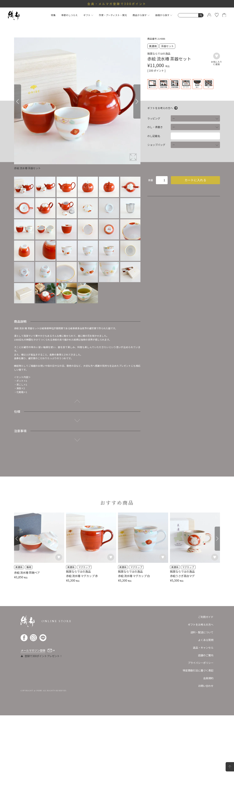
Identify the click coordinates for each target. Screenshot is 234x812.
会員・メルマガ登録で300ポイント (116, 4)
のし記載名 (153, 135)
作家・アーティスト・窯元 (113, 15)
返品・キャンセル (203, 647)
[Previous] (17, 101)
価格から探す (163, 15)
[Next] (136, 101)
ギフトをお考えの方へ (160, 108)
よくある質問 (205, 640)
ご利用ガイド (205, 617)
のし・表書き (155, 127)
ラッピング (153, 118)
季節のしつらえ (69, 15)
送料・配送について (201, 632)
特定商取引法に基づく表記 (198, 670)
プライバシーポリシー (200, 663)
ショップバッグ (156, 144)
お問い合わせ (205, 686)
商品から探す (141, 15)
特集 (53, 15)
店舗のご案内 (205, 655)
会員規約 (208, 678)
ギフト (88, 15)
